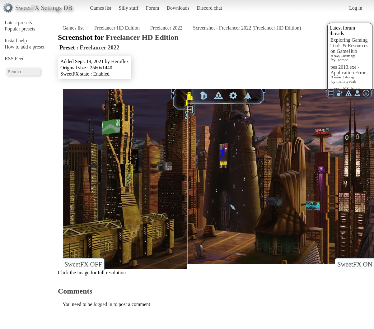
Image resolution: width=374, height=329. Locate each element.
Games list (100, 8)
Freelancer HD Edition (117, 27)
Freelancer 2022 (166, 27)
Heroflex (120, 61)
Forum (152, 8)
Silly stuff (128, 8)
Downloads (177, 8)
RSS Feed (15, 58)
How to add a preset (24, 46)
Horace (342, 60)
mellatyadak (346, 81)
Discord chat (209, 8)
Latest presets (18, 22)
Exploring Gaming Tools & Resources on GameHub (349, 45)
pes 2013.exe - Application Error (348, 69)
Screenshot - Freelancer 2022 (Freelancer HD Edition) (247, 27)
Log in (355, 8)
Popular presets (20, 28)
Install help (16, 40)
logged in (103, 304)
